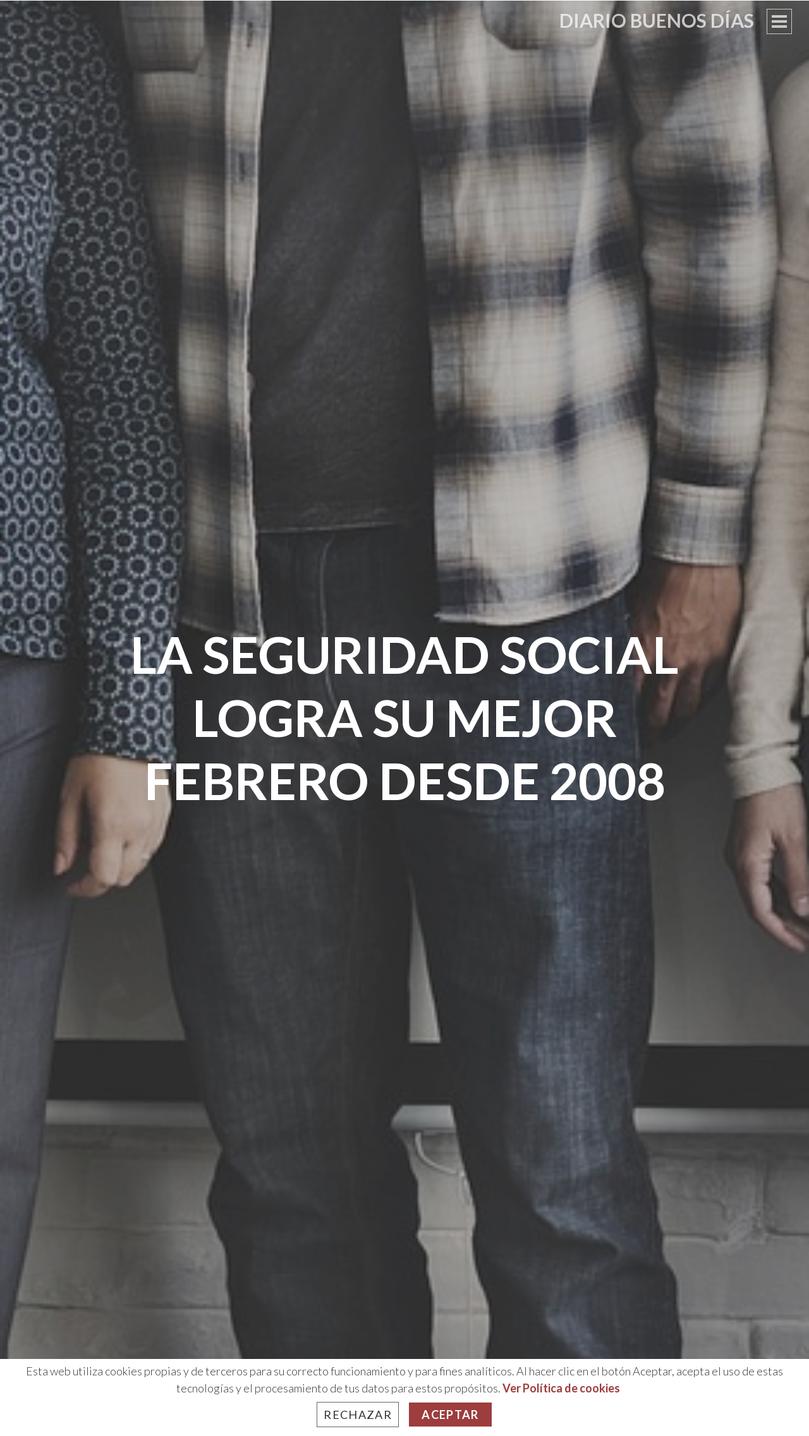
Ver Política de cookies (561, 1388)
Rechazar (358, 1414)
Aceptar (450, 1414)
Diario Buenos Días (656, 20)
